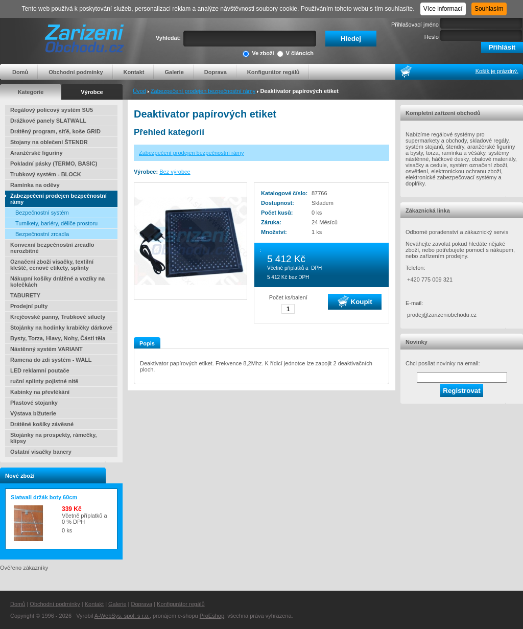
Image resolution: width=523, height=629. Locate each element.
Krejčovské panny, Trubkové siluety (57, 317)
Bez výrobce (175, 172)
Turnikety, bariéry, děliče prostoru (56, 223)
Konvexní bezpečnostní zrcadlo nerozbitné (52, 248)
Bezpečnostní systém (42, 212)
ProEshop (212, 616)
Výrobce (92, 92)
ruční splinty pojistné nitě (44, 381)
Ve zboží (258, 54)
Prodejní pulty (28, 306)
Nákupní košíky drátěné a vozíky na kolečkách (57, 281)
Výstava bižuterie (33, 413)
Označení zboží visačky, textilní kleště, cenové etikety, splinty (51, 265)
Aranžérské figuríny (36, 153)
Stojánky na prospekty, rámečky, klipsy (53, 438)
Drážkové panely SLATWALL (48, 121)
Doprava (215, 72)
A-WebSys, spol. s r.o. (122, 616)
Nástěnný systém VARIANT (46, 349)
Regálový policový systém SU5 (51, 110)
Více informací (443, 8)
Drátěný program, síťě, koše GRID (55, 131)
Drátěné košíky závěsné (42, 424)
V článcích (295, 54)
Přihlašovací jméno (415, 24)
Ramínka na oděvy (35, 185)
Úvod (139, 91)
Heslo (431, 37)
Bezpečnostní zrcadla (42, 234)
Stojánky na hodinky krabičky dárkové (61, 327)
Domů (20, 72)
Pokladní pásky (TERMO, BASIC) (54, 163)
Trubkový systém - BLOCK (45, 174)
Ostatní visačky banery (41, 452)
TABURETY (25, 295)
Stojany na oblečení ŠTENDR (49, 142)
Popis (147, 343)
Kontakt (134, 72)
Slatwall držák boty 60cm (44, 497)
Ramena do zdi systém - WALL (51, 360)
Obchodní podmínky (76, 72)
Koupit (355, 301)
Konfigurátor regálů (273, 72)
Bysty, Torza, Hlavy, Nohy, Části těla (57, 338)
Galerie (173, 72)
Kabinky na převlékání (39, 392)
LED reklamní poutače (39, 370)
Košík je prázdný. (497, 71)
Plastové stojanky (34, 403)
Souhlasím (489, 8)
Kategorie (31, 92)
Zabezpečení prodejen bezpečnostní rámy (203, 91)
